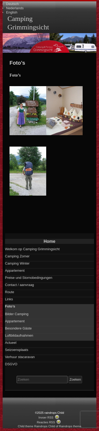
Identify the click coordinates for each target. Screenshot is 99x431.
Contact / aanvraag (19, 285)
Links (9, 299)
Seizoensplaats (16, 350)
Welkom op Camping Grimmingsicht (32, 249)
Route (9, 292)
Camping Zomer (17, 256)
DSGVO (11, 364)
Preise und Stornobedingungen (28, 278)
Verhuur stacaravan (20, 357)
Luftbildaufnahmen (19, 335)
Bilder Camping (17, 314)
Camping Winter (17, 263)
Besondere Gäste (18, 328)
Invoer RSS (46, 417)
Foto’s (10, 306)
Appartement (15, 270)
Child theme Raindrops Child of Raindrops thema (49, 426)
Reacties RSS (46, 422)
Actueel (10, 343)
